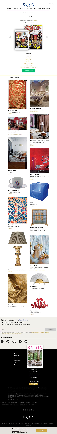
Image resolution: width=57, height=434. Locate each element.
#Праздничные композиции (28, 67)
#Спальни (28, 59)
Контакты (35, 402)
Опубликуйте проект (34, 384)
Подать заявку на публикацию (10, 404)
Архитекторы (29, 8)
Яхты (20, 12)
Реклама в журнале (25, 402)
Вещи (39, 8)
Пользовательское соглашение (28, 404)
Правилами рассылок (17, 333)
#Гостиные (28, 58)
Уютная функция (12, 304)
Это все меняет (12, 170)
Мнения (36, 12)
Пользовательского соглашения (37, 332)
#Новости (28, 61)
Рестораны (30, 12)
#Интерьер (29, 56)
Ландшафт (22, 8)
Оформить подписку (28, 70)
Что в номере (33, 377)
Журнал (48, 8)
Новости (9, 8)
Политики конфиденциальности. (19, 432)
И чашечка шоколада (35, 108)
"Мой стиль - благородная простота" (39, 140)
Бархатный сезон (12, 110)
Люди (43, 8)
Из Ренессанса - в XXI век (36, 227)
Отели (24, 12)
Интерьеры (16, 8)
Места (35, 8)
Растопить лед (33, 265)
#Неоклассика (28, 63)
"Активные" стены (35, 174)
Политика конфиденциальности (20, 405)
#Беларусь (29, 65)
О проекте (3, 402)
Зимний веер (33, 286)
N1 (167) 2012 (34, 20)
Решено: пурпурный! (13, 131)
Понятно (41, 430)
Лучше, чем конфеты (13, 190)
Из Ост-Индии (12, 225)
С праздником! (34, 311)
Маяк (31, 202)
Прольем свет (11, 268)
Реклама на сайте (12, 402)
